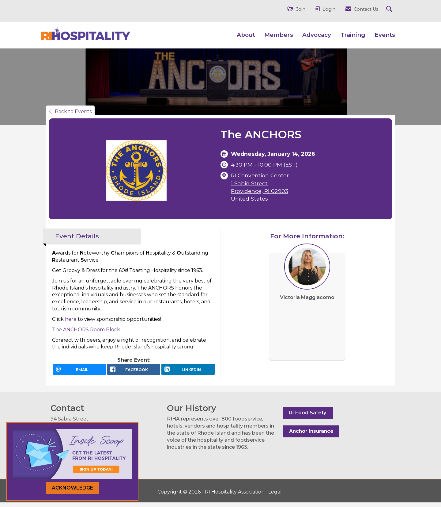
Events (385, 34)
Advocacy (316, 34)
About (246, 34)
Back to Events (70, 111)
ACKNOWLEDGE (72, 488)
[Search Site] (390, 9)
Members (278, 34)
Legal (270, 496)
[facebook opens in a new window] (133, 371)
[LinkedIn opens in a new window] (188, 371)
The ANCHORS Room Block (86, 329)
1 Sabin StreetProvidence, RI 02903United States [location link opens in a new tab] (259, 191)
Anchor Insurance (311, 435)
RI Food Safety (308, 417)
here (71, 319)
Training (352, 34)
